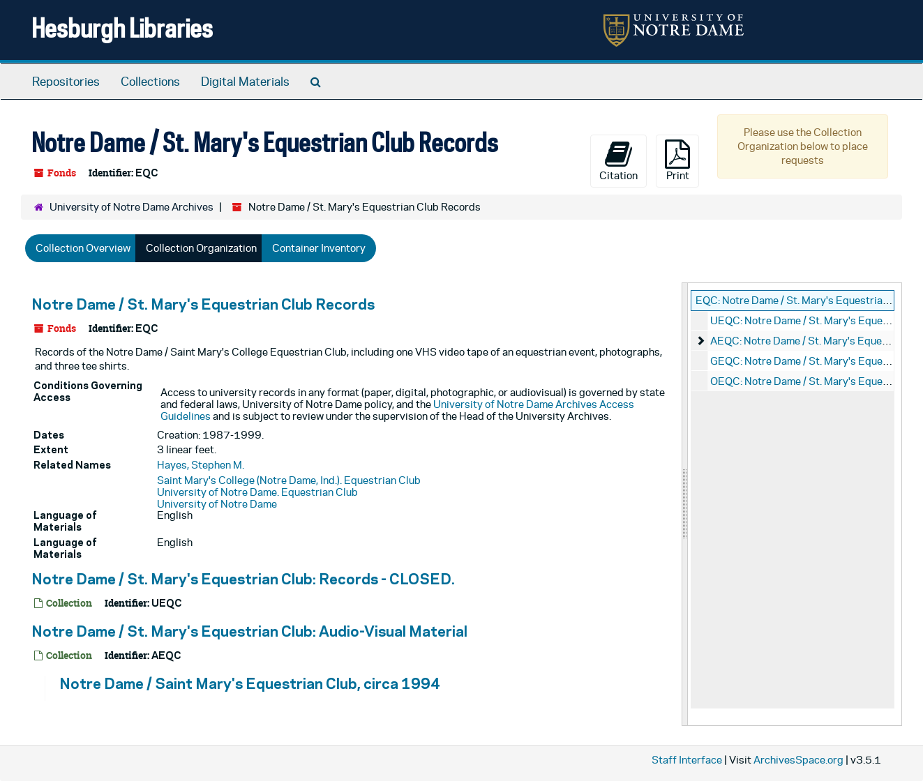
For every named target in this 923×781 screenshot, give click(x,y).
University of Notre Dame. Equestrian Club (257, 492)
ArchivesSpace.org (798, 760)
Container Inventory (319, 248)
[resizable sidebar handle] (685, 504)
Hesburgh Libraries (122, 27)
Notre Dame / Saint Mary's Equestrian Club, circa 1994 (249, 683)
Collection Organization (201, 248)
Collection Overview (83, 248)
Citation (618, 160)
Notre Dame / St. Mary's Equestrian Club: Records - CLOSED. (243, 578)
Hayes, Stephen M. (200, 465)
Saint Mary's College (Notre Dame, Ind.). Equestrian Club (289, 480)
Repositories (66, 82)
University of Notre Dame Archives (131, 207)
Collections (150, 82)
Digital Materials (245, 82)
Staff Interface (687, 760)
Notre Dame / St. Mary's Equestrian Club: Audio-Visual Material (249, 631)
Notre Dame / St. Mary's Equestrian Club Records (203, 304)
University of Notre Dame (217, 504)
